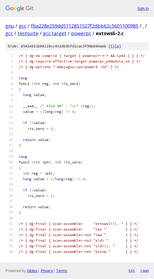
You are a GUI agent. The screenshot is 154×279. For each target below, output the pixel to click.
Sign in (143, 8)
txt (131, 270)
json (144, 270)
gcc (22, 26)
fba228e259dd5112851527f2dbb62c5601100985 (84, 26)
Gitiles (32, 270)
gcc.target (54, 33)
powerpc (81, 33)
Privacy (47, 270)
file (114, 46)
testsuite (28, 33)
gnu (9, 26)
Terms (61, 270)
